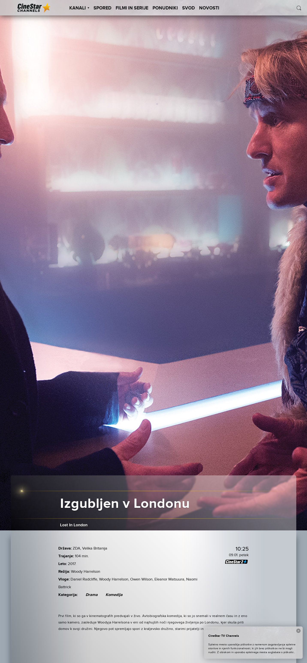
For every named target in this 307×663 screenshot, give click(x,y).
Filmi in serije (132, 8)
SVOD (188, 8)
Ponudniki (165, 8)
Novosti (209, 8)
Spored (102, 8)
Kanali (79, 8)
